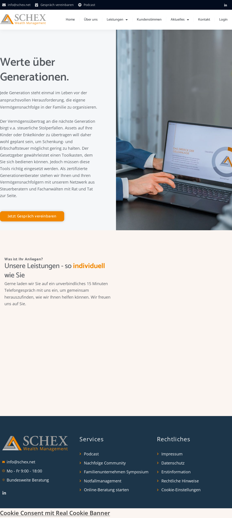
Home (70, 20)
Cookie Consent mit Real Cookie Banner (55, 513)
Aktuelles (180, 20)
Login (223, 20)
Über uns (91, 20)
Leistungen (117, 20)
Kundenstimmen (149, 20)
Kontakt (204, 20)
